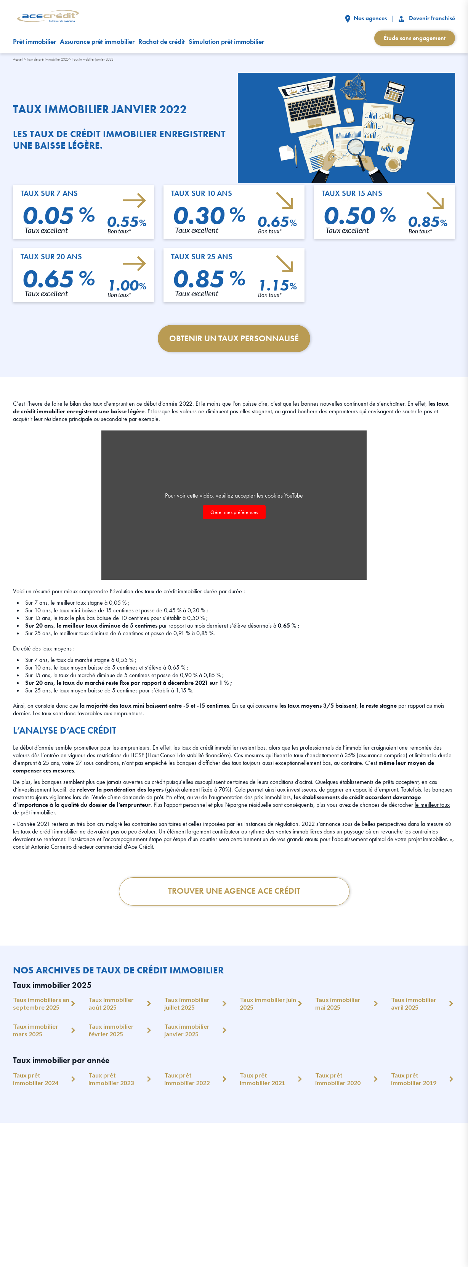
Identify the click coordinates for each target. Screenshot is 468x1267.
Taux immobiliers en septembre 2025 (41, 1003)
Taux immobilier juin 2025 (268, 1003)
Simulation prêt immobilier (226, 41)
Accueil (18, 59)
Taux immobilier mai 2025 (338, 1003)
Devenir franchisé (426, 18)
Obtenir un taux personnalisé (234, 338)
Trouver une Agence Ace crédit (234, 891)
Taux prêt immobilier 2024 (35, 1079)
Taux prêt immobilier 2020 (338, 1079)
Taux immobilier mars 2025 (35, 1030)
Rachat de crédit (161, 41)
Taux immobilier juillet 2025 (187, 1003)
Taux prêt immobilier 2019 (413, 1079)
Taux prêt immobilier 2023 (111, 1079)
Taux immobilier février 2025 (111, 1030)
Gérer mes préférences (234, 512)
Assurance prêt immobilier (97, 41)
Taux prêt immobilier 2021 (262, 1079)
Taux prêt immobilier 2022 (187, 1079)
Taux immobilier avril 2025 (413, 1003)
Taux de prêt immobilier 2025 (48, 59)
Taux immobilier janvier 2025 (187, 1030)
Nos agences (366, 18)
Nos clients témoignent (184, 1174)
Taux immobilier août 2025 (111, 1003)
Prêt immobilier (34, 41)
